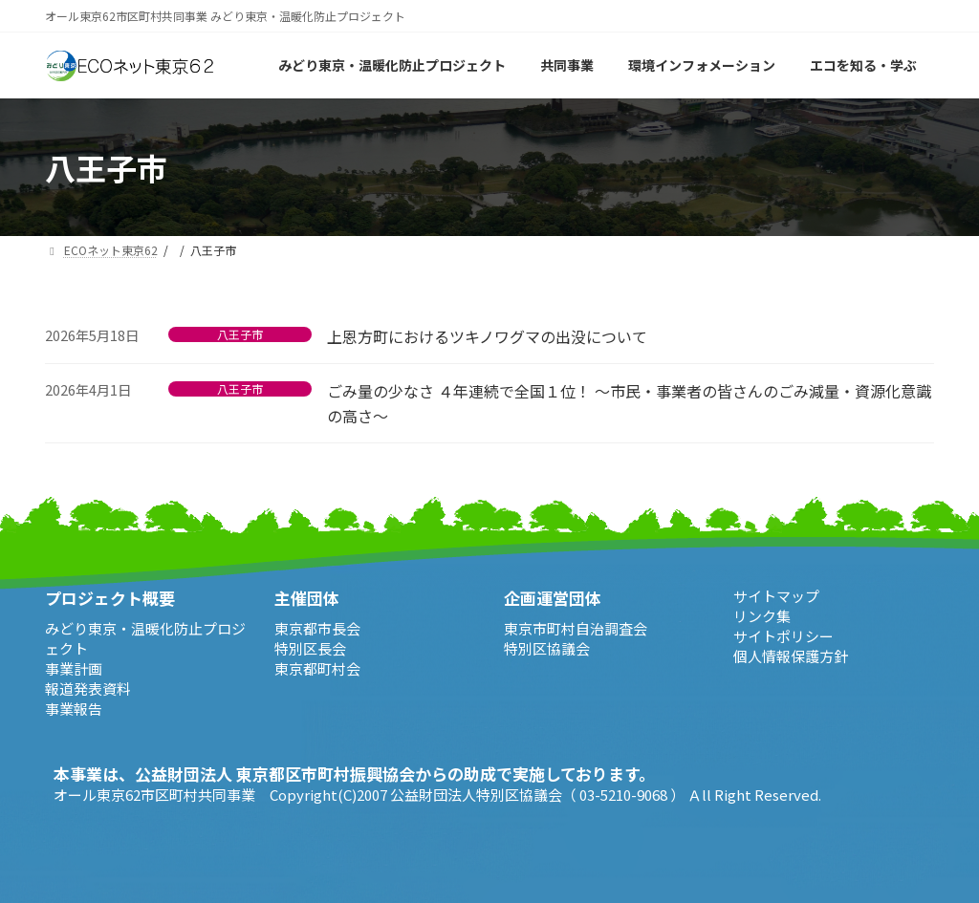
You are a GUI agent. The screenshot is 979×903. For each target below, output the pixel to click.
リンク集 (762, 616)
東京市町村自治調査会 (575, 627)
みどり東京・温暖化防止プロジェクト (145, 637)
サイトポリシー (783, 636)
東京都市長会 (317, 627)
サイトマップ (776, 596)
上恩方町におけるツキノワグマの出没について (487, 336)
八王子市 (240, 334)
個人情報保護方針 (790, 656)
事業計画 (73, 667)
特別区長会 (310, 647)
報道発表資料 (88, 687)
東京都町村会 (317, 667)
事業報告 (73, 708)
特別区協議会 (547, 647)
